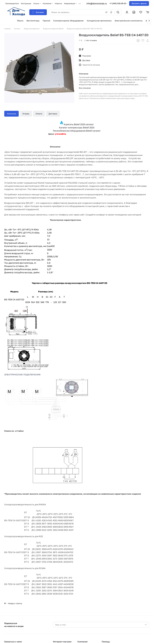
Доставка (53, 114)
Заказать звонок (139, 3)
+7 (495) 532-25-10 (118, 3)
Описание (11, 114)
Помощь (106, 641)
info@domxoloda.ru (96, 3)
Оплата (39, 114)
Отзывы (25, 114)
